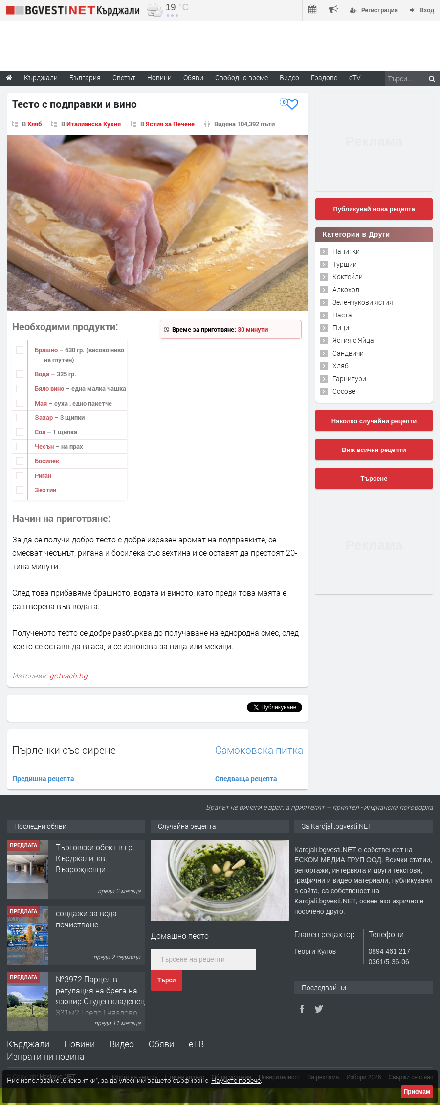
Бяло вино (50, 388)
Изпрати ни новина (46, 1056)
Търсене (374, 478)
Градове (324, 77)
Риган (43, 475)
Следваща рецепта (246, 778)
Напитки (346, 251)
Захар (44, 417)
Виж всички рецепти (374, 449)
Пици (340, 327)
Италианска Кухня (93, 123)
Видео (122, 1044)
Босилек (47, 460)
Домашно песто (180, 935)
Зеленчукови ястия (362, 302)
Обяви (161, 1044)
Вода (43, 373)
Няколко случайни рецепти (374, 421)
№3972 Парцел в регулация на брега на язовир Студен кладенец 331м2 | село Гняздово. (100, 995)
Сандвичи (348, 353)
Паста (342, 314)
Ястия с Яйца (353, 340)
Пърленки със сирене (64, 750)
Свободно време (241, 77)
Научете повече (236, 1080)
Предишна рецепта (43, 778)
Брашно (47, 349)
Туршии (344, 264)
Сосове (343, 391)
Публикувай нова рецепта (374, 209)
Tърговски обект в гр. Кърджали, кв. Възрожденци (95, 858)
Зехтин (45, 489)
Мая (41, 403)
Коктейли (347, 276)
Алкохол (345, 289)
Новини (159, 77)
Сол (41, 432)
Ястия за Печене (170, 123)
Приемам (417, 1091)
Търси (166, 980)
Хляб (34, 123)
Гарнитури (349, 378)
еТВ (196, 1044)
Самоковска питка (259, 750)
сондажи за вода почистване (86, 918)
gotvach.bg (68, 675)
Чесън (45, 446)
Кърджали (28, 1044)
